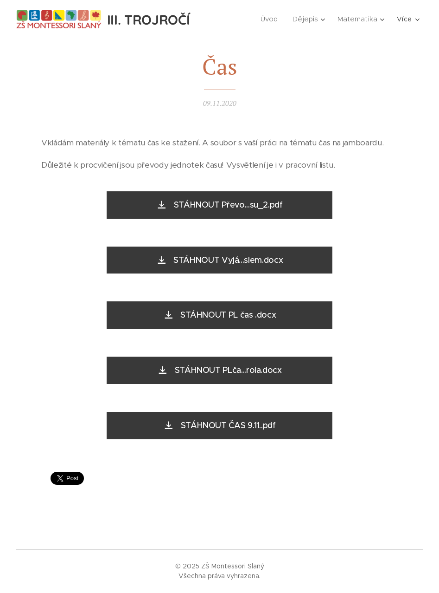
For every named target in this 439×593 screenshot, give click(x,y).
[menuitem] (272, 19)
